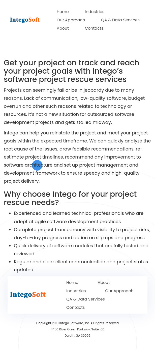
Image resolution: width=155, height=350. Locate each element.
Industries (94, 12)
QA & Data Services (120, 20)
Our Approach (71, 20)
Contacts (94, 28)
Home (63, 12)
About (63, 28)
